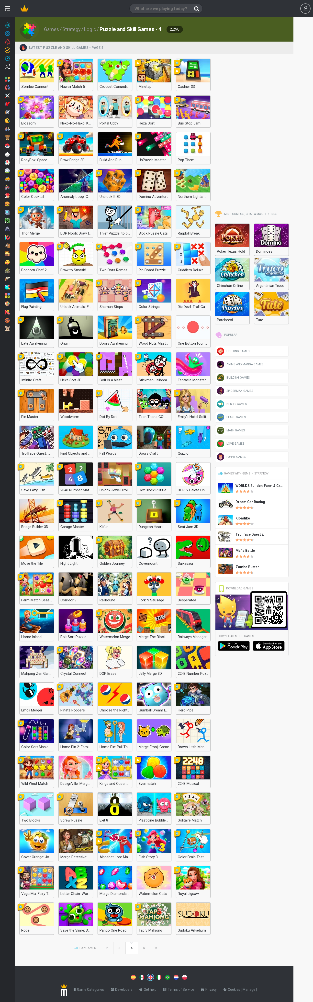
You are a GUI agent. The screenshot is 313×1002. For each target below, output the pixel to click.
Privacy (209, 989)
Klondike (242, 518)
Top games (84, 948)
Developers (122, 989)
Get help (147, 989)
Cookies (232, 989)
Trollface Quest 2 (249, 534)
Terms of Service (178, 989)
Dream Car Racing (250, 502)
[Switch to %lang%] (105, 977)
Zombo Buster (247, 567)
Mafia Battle (245, 550)
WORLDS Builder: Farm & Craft (260, 486)
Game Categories (88, 989)
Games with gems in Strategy (243, 473)
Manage (249, 989)
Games (51, 29)
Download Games (235, 588)
